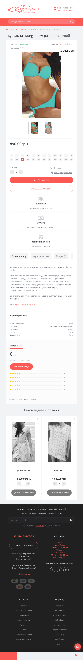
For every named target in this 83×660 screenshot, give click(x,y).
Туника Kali (59, 470)
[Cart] (74, 656)
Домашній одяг (23, 620)
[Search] (71, 22)
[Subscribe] (71, 520)
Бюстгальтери (24, 606)
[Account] (25, 656)
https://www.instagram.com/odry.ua (59, 570)
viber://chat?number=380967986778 (66, 570)
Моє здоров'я (59, 625)
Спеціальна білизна (24, 634)
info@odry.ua (24, 574)
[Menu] (8, 656)
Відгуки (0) (61, 256)
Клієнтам (40, 525)
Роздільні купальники (28, 29)
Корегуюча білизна (24, 610)
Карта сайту (59, 634)
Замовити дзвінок (65, 10)
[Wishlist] (58, 656)
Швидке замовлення (41, 188)
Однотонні (53, 326)
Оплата (41, 222)
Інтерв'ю (59, 606)
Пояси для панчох (23, 639)
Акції (59, 644)
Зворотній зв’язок (59, 629)
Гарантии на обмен (40, 241)
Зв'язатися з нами (23, 545)
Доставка (41, 203)
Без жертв (59, 610)
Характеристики (41, 256)
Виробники (59, 639)
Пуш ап (70, 329)
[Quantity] (23, 484)
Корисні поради (59, 615)
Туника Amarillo (23, 470)
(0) (60, 44)
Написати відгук (21, 366)
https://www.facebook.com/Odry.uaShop (52, 570)
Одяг (24, 629)
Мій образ (59, 620)
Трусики (23, 625)
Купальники (14, 29)
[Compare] (41, 656)
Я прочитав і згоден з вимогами (43, 525)
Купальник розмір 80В (25, 304)
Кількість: (14, 168)
